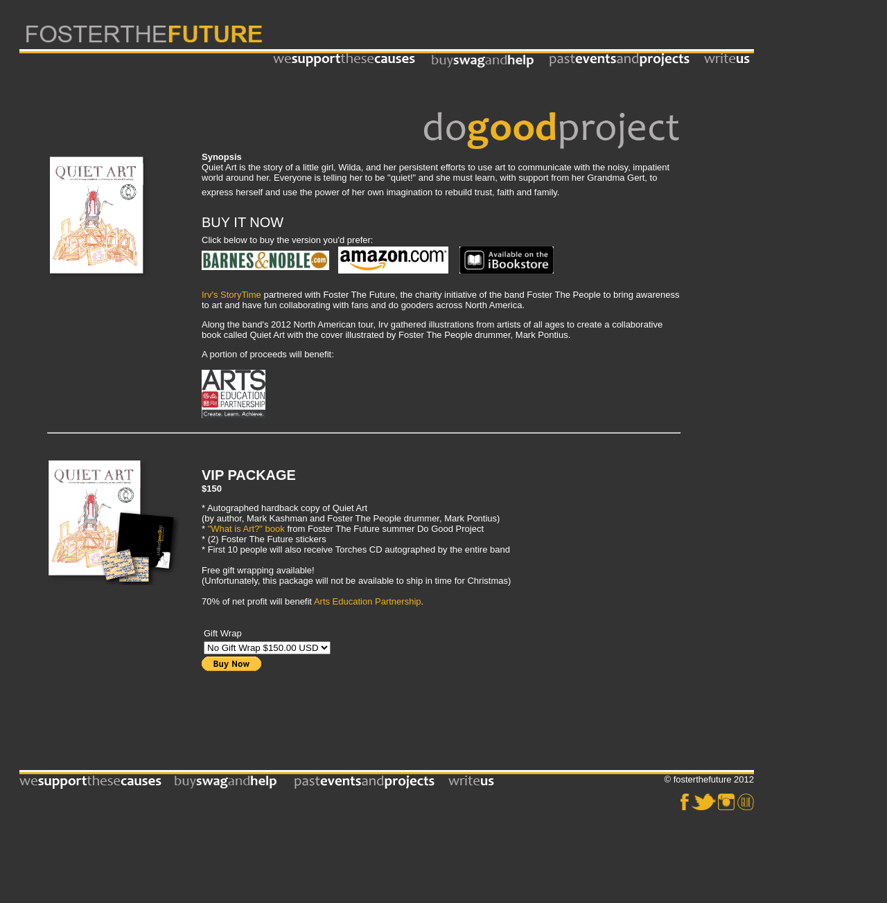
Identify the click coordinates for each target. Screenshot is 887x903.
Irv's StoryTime (231, 294)
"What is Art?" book (246, 529)
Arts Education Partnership (367, 601)
